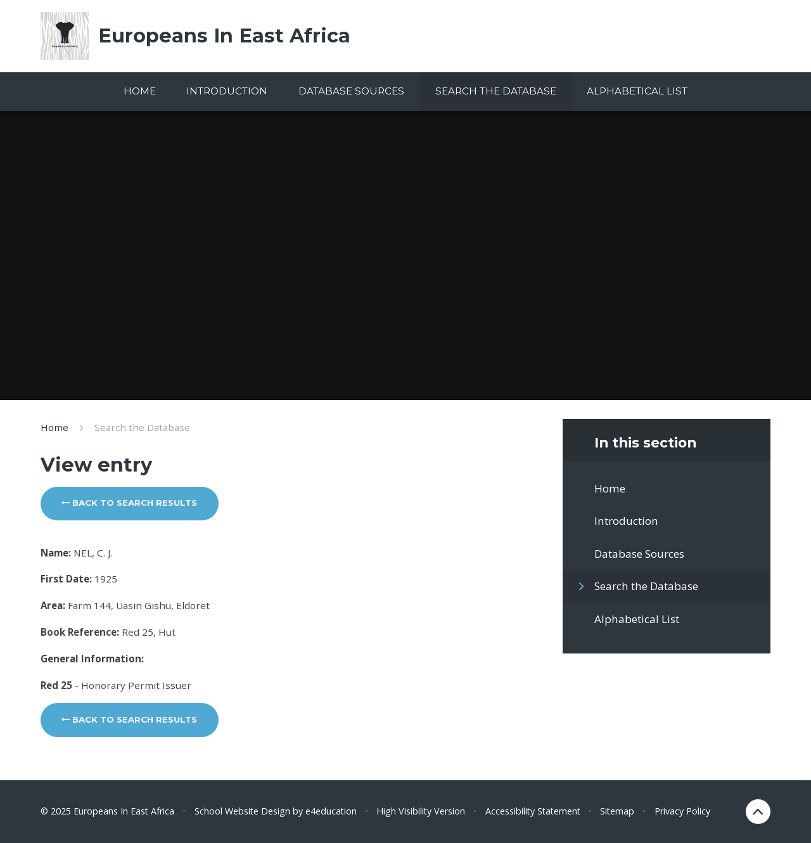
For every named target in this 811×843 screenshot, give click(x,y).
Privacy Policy (682, 811)
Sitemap (617, 811)
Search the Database (142, 427)
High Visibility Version (420, 811)
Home (54, 427)
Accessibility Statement (532, 811)
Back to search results (129, 503)
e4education (331, 811)
